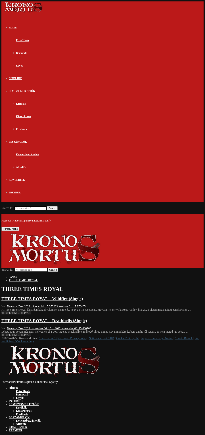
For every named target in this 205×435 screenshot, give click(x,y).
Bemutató (21, 52)
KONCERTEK (17, 180)
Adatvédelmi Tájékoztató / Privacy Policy (63, 338)
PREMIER (15, 192)
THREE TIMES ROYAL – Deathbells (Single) (44, 320)
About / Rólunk (184, 338)
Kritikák (21, 103)
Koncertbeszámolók (27, 154)
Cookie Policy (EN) (127, 338)
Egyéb (19, 65)
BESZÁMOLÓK (18, 141)
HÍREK (13, 27)
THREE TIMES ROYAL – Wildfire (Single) (42, 298)
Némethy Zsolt (15, 306)
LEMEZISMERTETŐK (22, 91)
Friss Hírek (22, 40)
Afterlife (21, 167)
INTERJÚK (15, 78)
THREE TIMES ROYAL (16, 312)
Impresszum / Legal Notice (157, 338)
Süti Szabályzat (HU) (101, 338)
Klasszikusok (23, 116)
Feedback (21, 129)
